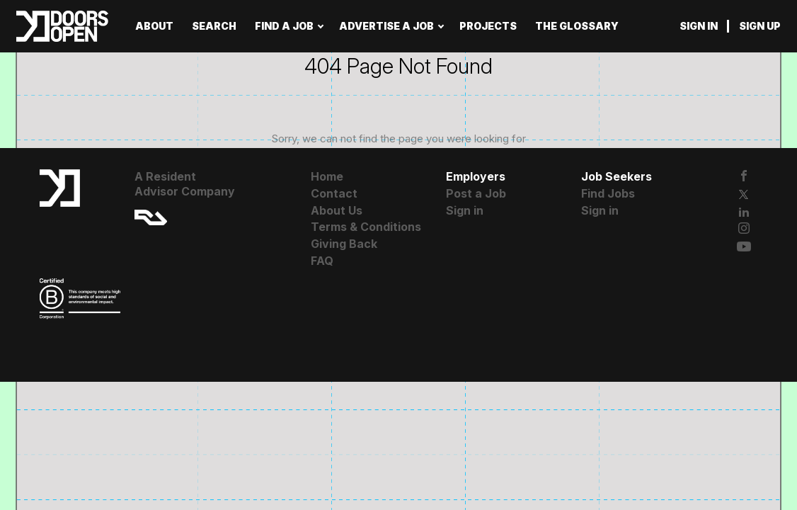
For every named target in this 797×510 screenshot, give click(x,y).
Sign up (760, 26)
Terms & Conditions (366, 227)
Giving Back (344, 244)
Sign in (699, 26)
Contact (334, 193)
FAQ (322, 261)
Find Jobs (608, 193)
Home (327, 176)
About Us (336, 210)
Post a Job (476, 193)
